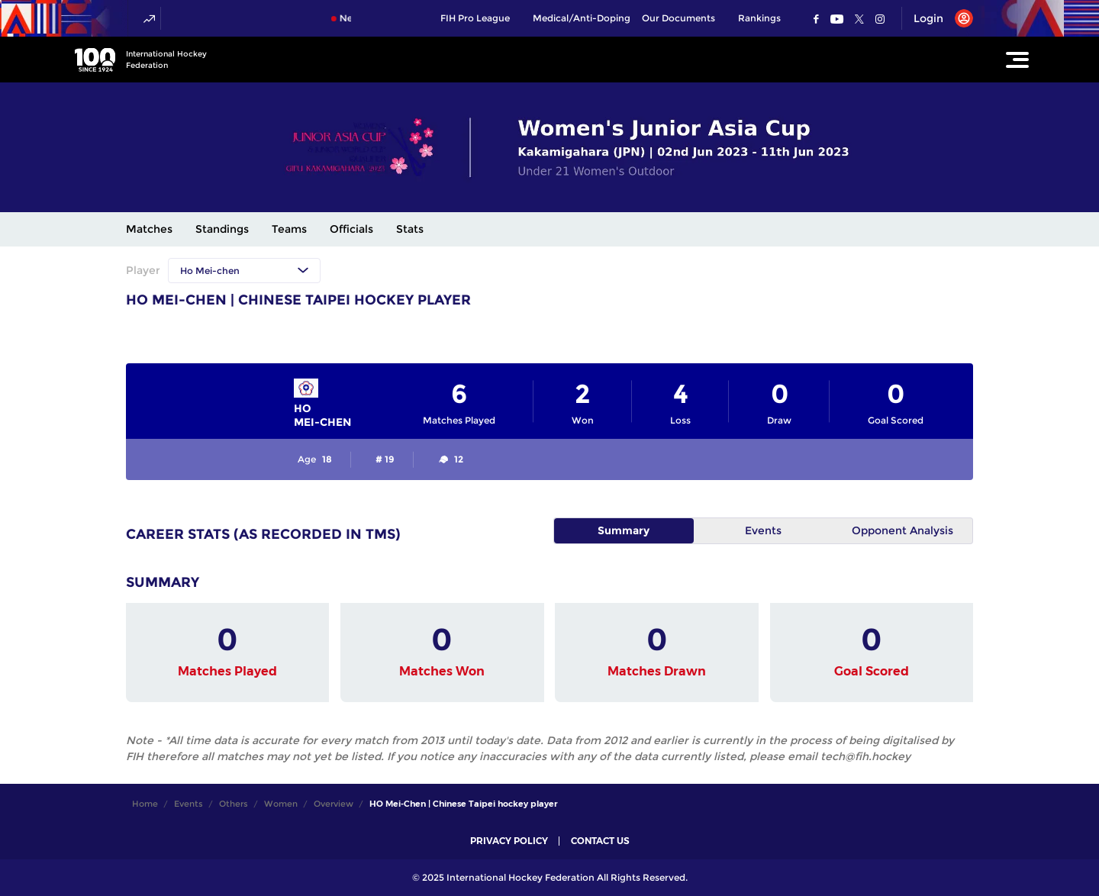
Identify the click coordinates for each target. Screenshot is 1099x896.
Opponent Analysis (902, 530)
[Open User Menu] (937, 18)
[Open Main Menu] (1017, 59)
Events (763, 530)
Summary (623, 530)
